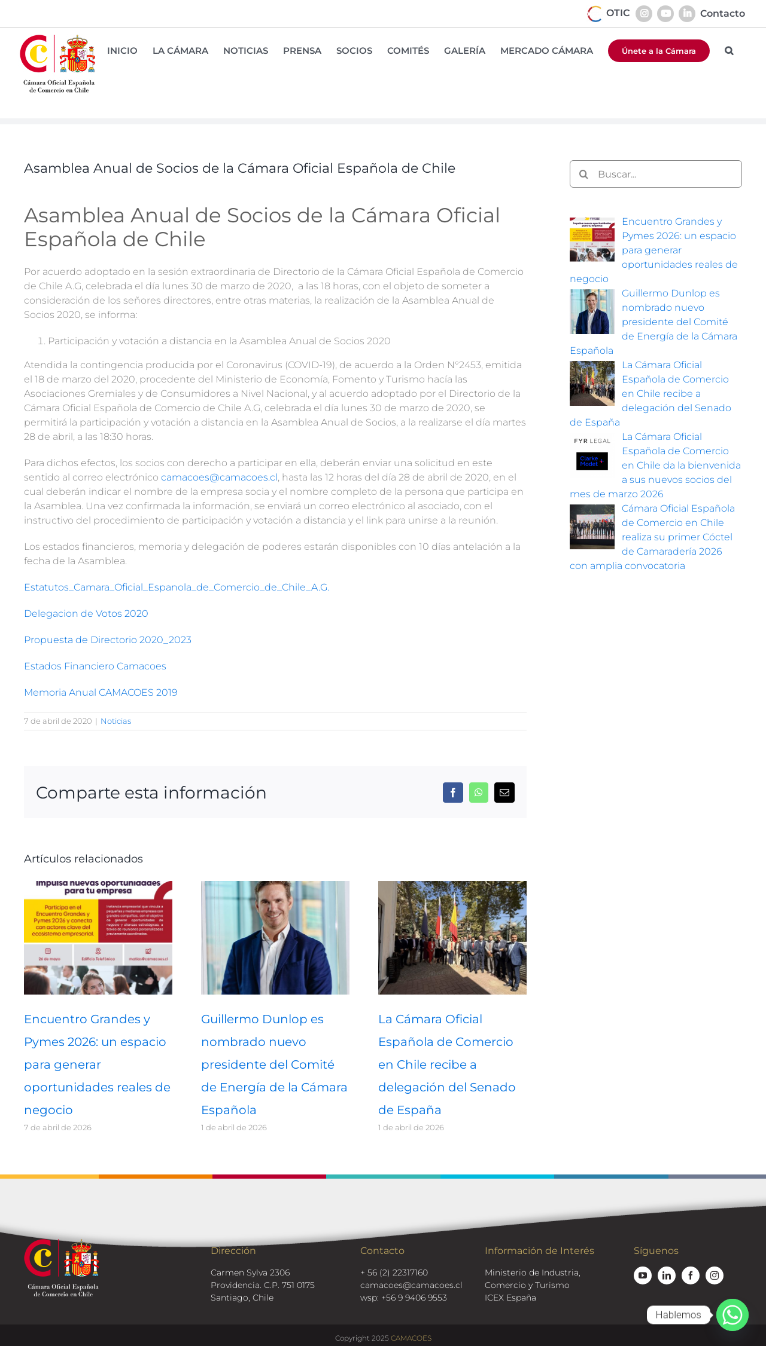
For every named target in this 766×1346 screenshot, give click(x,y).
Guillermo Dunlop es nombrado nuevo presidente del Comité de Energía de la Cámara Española (274, 1064)
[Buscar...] (656, 174)
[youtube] (643, 1275)
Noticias (116, 721)
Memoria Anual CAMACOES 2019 (101, 692)
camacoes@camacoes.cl (219, 477)
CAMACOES (411, 1337)
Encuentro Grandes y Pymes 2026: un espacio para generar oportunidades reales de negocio (97, 1064)
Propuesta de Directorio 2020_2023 (108, 640)
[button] (729, 50)
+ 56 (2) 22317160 (394, 1272)
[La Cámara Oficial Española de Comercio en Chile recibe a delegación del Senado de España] (452, 886)
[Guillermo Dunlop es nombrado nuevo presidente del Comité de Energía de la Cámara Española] (275, 886)
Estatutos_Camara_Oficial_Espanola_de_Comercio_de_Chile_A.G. (176, 587)
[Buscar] (583, 174)
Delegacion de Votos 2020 (86, 613)
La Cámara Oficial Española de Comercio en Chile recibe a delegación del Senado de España (447, 1064)
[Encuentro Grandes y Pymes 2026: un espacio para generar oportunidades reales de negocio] (98, 886)
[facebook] (691, 1275)
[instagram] (715, 1275)
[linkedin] (667, 1275)
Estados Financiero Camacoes (95, 666)
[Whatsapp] (732, 1315)
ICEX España (510, 1297)
